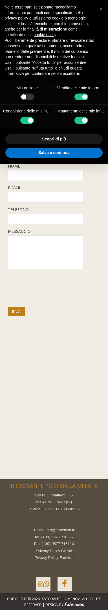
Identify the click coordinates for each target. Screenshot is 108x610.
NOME (14, 166)
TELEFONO (18, 209)
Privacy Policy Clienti (54, 551)
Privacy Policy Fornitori (53, 557)
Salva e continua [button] (53, 152)
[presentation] (51, 289)
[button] (100, 9)
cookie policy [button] (45, 34)
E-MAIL (14, 187)
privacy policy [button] (16, 18)
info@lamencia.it (60, 530)
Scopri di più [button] (54, 139)
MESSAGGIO (19, 231)
